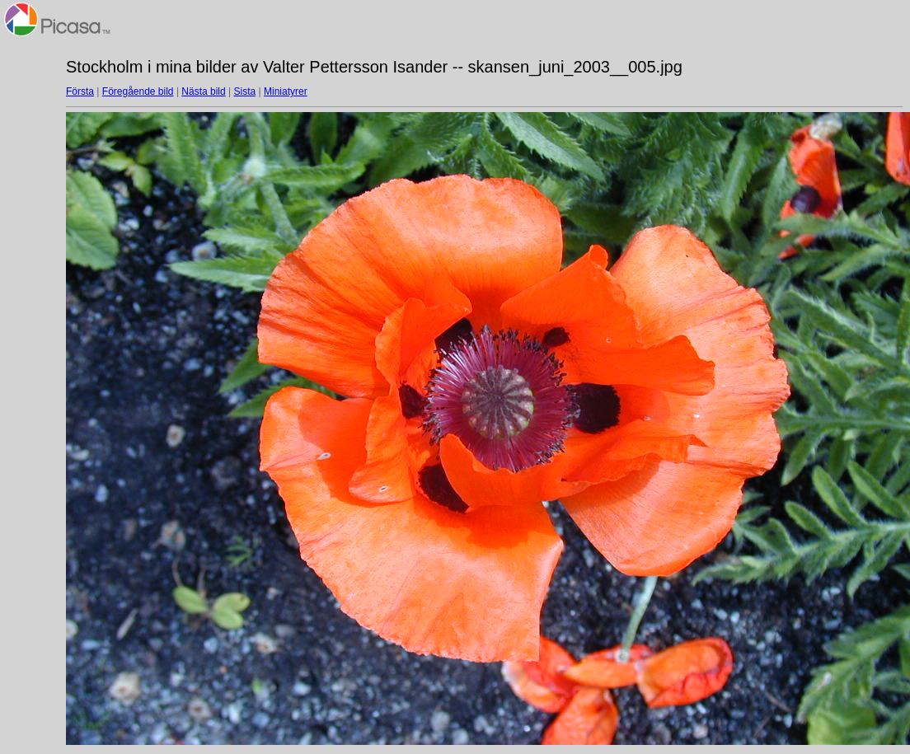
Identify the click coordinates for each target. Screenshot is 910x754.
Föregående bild (138, 91)
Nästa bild (203, 91)
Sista (245, 91)
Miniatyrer (285, 91)
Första (80, 91)
